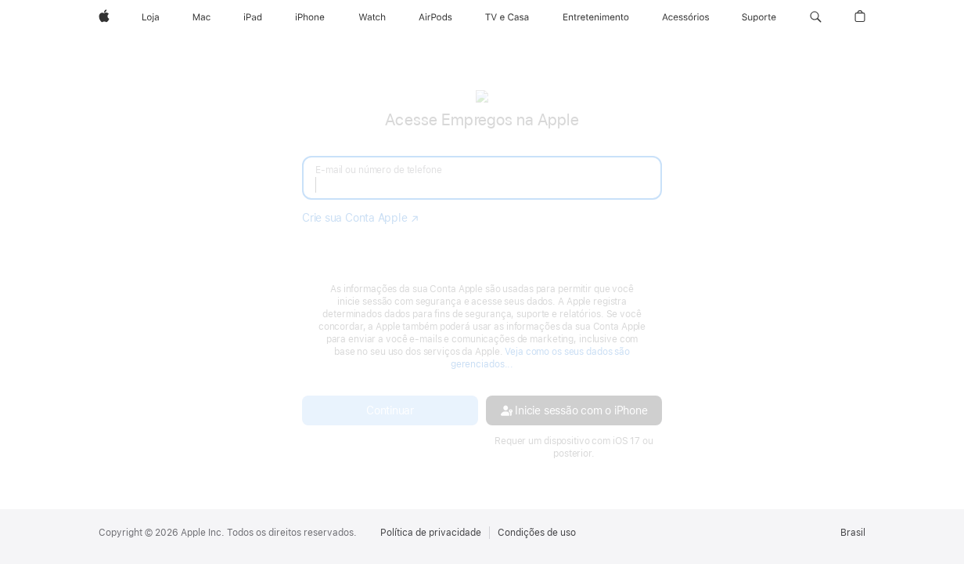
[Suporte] (759, 17)
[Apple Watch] (372, 17)
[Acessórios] (685, 17)
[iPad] (252, 17)
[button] (816, 17)
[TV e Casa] (507, 17)
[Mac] (201, 17)
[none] (482, 274)
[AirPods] (435, 17)
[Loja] (150, 17)
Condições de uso (537, 532)
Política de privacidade (430, 532)
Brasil (852, 532)
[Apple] (104, 17)
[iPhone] (310, 17)
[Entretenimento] (595, 17)
